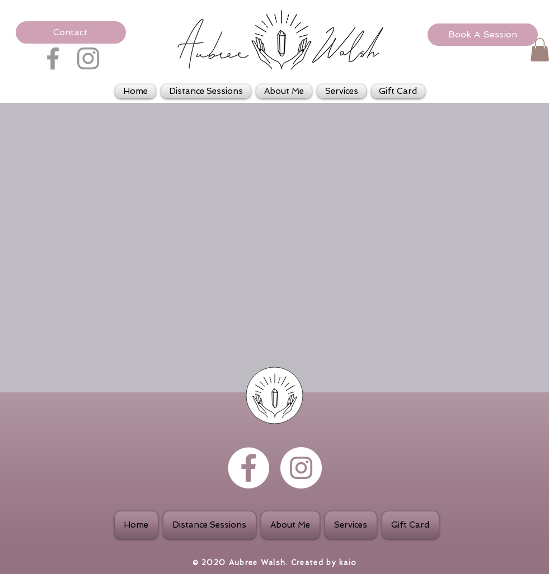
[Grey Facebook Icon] (53, 58)
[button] (71, 32)
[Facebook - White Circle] (248, 467)
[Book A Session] (483, 34)
